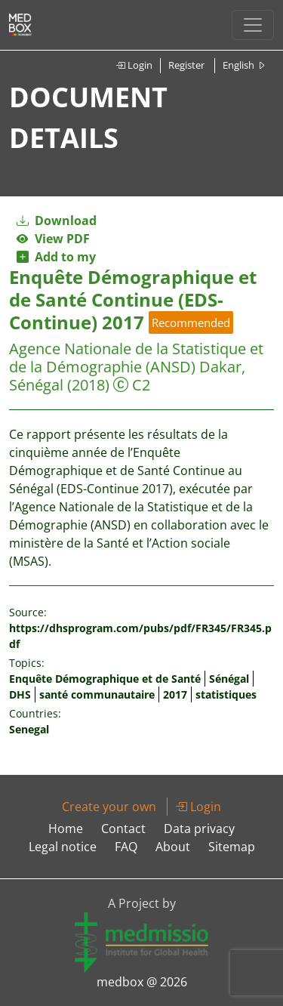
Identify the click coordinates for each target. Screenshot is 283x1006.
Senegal (29, 729)
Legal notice (63, 846)
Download (57, 220)
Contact (123, 828)
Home (65, 828)
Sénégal (229, 678)
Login (133, 65)
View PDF (53, 238)
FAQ (126, 846)
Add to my (56, 256)
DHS (20, 694)
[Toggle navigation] (253, 25)
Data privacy (199, 828)
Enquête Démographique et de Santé (105, 678)
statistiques (226, 694)
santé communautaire (97, 694)
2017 (175, 694)
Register (186, 65)
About (172, 846)
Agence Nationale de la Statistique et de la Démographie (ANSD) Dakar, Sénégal (136, 366)
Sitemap (231, 846)
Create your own (109, 806)
